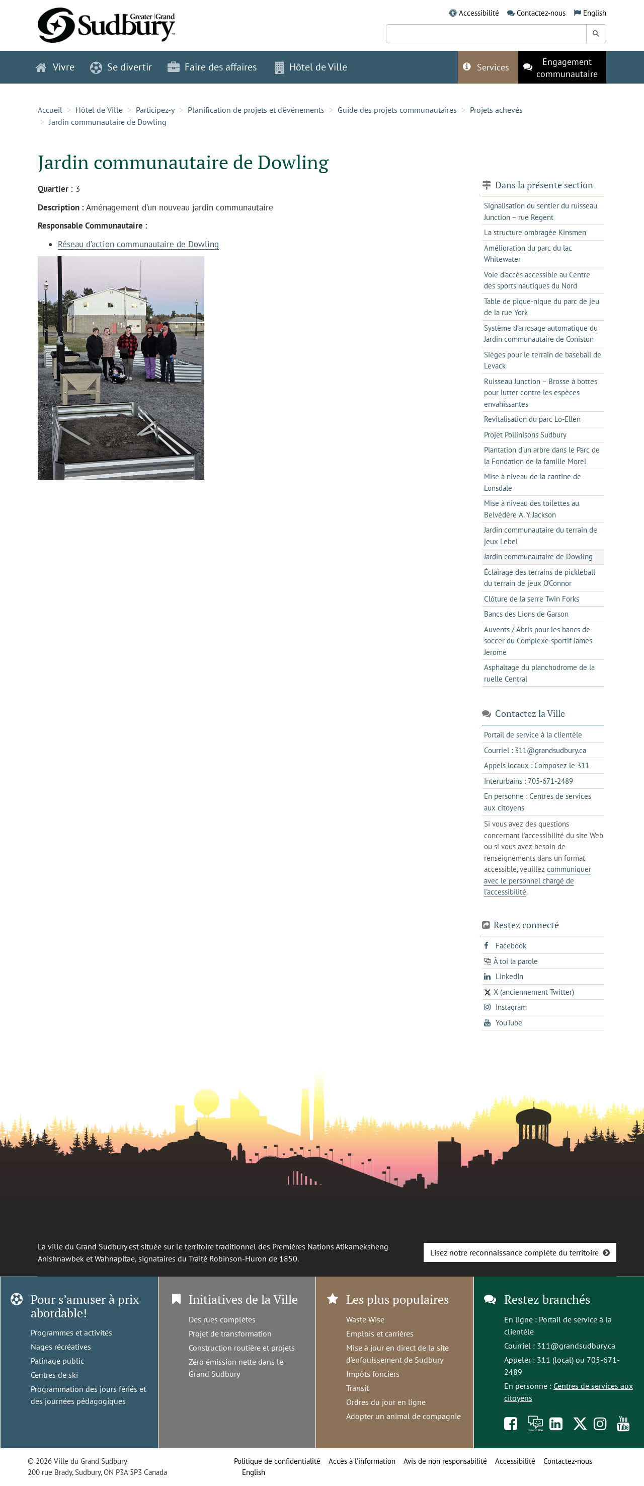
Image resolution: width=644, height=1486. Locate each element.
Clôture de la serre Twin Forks (531, 599)
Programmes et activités (71, 1332)
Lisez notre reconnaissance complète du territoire (514, 1252)
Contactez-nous (541, 13)
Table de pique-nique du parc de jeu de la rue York (541, 307)
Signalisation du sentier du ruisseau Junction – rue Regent (540, 211)
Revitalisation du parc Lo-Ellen (532, 419)
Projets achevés (496, 110)
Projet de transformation (230, 1333)
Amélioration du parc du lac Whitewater (528, 253)
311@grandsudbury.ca (576, 1346)
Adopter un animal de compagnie (403, 1416)
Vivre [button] (55, 66)
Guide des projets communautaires (397, 110)
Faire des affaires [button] (212, 66)
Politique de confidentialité (277, 1461)
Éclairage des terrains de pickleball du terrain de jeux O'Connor (539, 577)
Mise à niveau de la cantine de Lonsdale (532, 482)
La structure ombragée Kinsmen (535, 232)
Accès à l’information (362, 1461)
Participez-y (155, 110)
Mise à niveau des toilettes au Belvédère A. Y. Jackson (531, 508)
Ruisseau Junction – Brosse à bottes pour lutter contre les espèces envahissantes (540, 393)
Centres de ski (54, 1375)
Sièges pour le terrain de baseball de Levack (542, 360)
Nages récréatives (61, 1347)
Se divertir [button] (121, 66)
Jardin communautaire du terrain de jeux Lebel (540, 535)
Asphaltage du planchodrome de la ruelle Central (539, 673)
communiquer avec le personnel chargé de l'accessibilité (537, 880)
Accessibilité (479, 13)
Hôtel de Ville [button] (311, 66)
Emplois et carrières (380, 1333)
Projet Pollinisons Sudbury (525, 434)
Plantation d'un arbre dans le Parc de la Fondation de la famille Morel (542, 455)
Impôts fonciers (372, 1374)
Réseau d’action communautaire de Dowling (138, 244)
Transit (357, 1388)
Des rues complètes (222, 1319)
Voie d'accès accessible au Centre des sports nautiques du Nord (537, 280)
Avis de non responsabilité (445, 1461)
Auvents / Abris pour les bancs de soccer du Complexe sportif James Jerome (538, 641)
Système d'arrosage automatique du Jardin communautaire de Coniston (541, 333)
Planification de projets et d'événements (256, 110)
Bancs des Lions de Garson (526, 614)
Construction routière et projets (242, 1348)
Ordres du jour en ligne (386, 1402)
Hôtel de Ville (99, 110)
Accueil (50, 110)
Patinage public (57, 1361)
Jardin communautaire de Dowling (108, 122)
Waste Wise (365, 1319)
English (594, 13)
